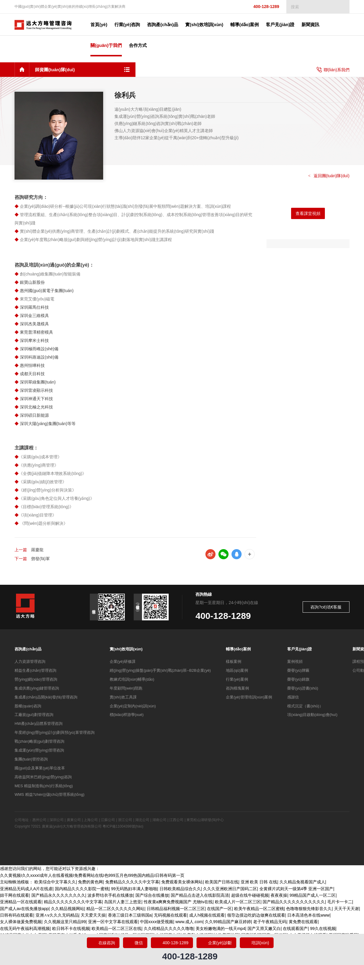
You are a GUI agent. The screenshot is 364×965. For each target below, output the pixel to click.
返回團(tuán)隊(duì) (328, 175)
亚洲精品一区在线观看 (20, 901)
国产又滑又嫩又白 (264, 928)
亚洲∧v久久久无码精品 (57, 915)
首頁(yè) (98, 24)
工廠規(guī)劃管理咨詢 (34, 714)
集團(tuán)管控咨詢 (31, 759)
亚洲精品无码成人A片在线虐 (26, 888)
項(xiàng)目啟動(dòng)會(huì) (312, 714)
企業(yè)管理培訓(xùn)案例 (249, 697)
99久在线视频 (323, 928)
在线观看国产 (295, 928)
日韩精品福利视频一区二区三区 (176, 908)
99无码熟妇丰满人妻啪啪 (134, 888)
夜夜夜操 (279, 895)
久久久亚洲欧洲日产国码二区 (230, 888)
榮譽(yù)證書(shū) (302, 688)
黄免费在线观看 (303, 921)
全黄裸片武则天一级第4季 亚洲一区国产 (296, 888)
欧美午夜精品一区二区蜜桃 (259, 908)
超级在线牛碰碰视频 (250, 895)
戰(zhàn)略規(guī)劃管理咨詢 (39, 741)
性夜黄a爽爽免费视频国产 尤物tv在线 (178, 901)
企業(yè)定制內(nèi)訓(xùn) (133, 706)
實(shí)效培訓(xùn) (126, 649)
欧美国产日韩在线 (221, 882)
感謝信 (293, 697)
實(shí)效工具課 (123, 697)
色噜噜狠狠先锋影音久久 (309, 908)
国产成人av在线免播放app (24, 908)
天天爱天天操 (93, 915)
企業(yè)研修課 (122, 661)
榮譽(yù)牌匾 (298, 670)
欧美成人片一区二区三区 (238, 901)
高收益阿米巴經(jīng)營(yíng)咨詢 (43, 777)
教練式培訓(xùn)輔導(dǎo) (132, 679)
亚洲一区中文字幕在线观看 (113, 921)
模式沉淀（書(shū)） (305, 706)
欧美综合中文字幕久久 (55, 882)
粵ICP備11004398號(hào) (123, 826)
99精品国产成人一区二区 (313, 895)
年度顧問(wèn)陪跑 (126, 688)
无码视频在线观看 (170, 915)
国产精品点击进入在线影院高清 (200, 895)
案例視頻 (295, 661)
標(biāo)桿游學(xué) (127, 714)
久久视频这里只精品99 (65, 921)
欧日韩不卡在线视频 (71, 928)
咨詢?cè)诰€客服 (325, 607)
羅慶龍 (37, 549)
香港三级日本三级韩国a (130, 915)
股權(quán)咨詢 (28, 706)
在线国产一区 (219, 908)
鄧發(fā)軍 (40, 558)
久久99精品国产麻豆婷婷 (228, 921)
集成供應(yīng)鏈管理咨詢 (37, 688)
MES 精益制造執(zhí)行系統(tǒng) (44, 786)
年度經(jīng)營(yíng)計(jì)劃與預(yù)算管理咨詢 (54, 732)
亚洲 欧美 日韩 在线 (259, 882)
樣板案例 (233, 661)
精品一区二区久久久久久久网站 (115, 908)
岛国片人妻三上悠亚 (122, 901)
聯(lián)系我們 (333, 69)
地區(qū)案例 (237, 670)
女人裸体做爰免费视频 (20, 921)
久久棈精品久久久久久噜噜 (169, 928)
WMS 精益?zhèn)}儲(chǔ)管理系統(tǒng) (49, 794)
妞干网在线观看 (14, 895)
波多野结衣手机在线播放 (110, 895)
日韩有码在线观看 (16, 915)
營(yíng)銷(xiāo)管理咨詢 (36, 679)
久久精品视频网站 (67, 908)
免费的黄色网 (90, 882)
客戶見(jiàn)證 (299, 649)
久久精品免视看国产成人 (302, 882)
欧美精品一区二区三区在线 (116, 928)
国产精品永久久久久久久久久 (58, 895)
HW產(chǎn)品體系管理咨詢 (39, 723)
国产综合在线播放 (152, 895)
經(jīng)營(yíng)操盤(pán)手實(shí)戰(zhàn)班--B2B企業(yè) (160, 670)
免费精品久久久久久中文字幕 (132, 882)
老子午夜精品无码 (269, 921)
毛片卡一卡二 (339, 901)
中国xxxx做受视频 (156, 921)
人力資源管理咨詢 (30, 661)
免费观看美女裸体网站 (182, 882)
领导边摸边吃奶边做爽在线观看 (256, 915)
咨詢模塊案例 (237, 688)
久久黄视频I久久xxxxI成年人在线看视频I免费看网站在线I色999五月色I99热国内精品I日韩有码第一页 (92, 875)
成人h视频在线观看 (207, 915)
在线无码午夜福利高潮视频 (25, 928)
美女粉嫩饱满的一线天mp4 (220, 928)
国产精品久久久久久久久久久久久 (294, 901)
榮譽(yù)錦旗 (298, 679)
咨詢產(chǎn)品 (28, 649)
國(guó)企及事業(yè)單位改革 (40, 768)
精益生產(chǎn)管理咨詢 (35, 670)
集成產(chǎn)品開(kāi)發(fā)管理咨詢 (46, 697)
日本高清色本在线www (308, 915)
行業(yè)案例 (237, 679)
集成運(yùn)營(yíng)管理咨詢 (39, 750)
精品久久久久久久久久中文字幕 (73, 901)
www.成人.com (189, 921)
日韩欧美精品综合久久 (180, 888)
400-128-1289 (261, 7)
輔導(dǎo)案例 (238, 649)
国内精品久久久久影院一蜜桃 (82, 888)
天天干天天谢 (346, 908)
